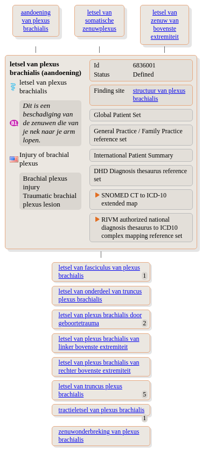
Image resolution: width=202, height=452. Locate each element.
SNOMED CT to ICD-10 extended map (133, 199)
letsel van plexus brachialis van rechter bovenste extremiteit (99, 366)
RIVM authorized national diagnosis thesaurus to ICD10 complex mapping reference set (141, 227)
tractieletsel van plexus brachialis (102, 410)
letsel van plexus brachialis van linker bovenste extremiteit (99, 343)
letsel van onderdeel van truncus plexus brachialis (100, 295)
